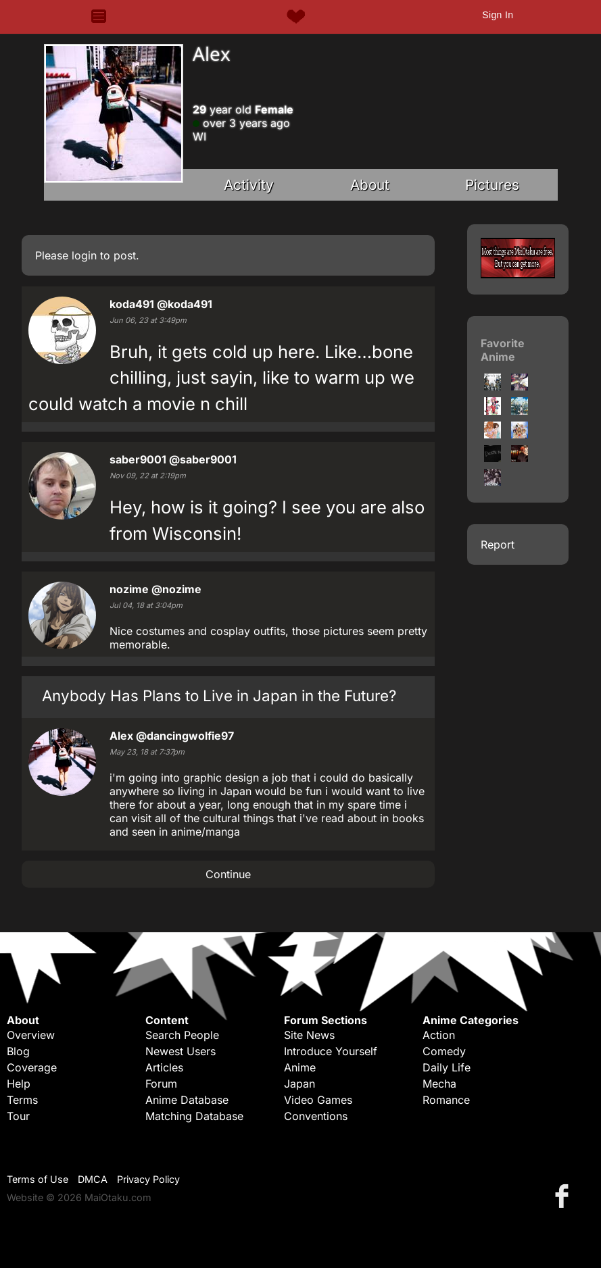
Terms (22, 1100)
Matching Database (194, 1116)
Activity (249, 184)
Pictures (492, 184)
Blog (18, 1051)
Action (439, 1035)
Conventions (315, 1116)
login (84, 255)
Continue (228, 874)
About (369, 184)
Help (18, 1083)
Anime (300, 1067)
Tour (18, 1116)
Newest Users (180, 1051)
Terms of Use (37, 1179)
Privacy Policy (148, 1179)
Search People (182, 1035)
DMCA (92, 1179)
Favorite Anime (503, 349)
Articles (164, 1067)
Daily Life (447, 1067)
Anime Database (187, 1100)
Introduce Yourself (330, 1051)
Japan (299, 1083)
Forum (161, 1083)
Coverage (32, 1067)
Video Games (318, 1100)
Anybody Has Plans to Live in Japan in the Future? (219, 695)
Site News (309, 1035)
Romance (446, 1100)
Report (497, 544)
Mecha (439, 1083)
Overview (31, 1035)
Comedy (444, 1051)
